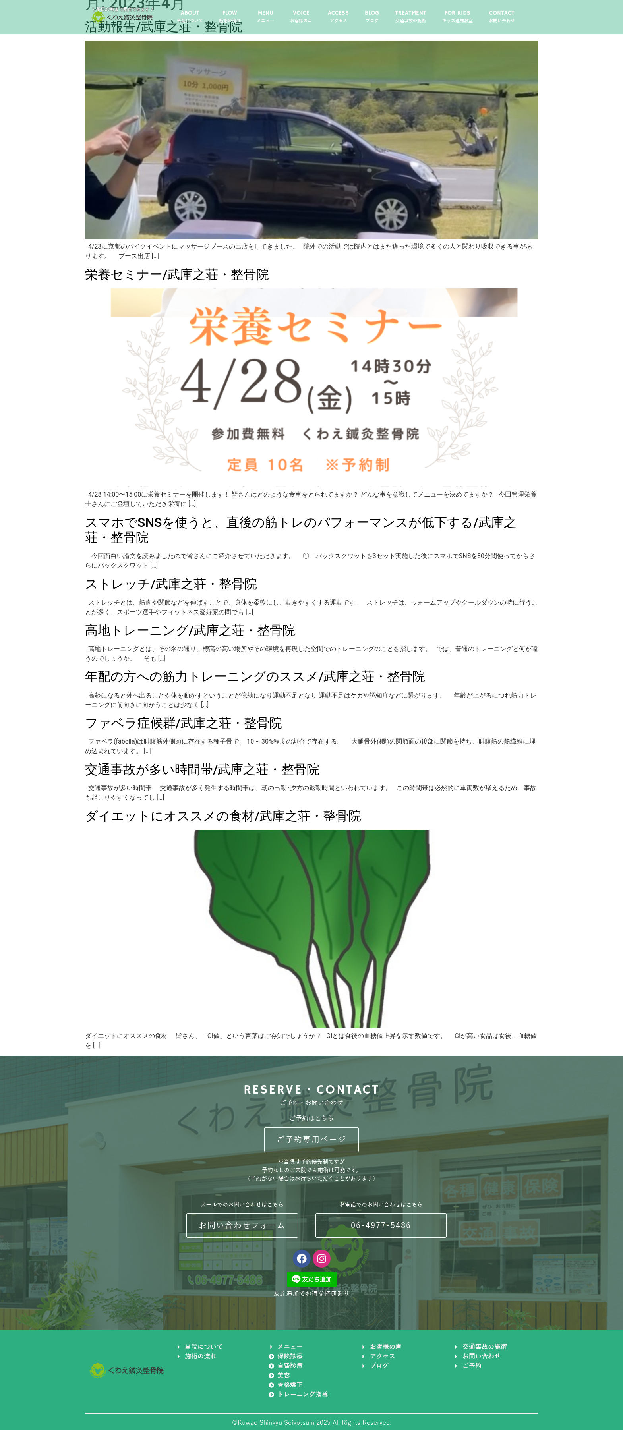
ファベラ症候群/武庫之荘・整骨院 (183, 722)
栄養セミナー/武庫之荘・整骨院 (177, 274)
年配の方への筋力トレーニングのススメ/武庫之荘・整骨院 (255, 676)
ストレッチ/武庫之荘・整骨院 (171, 583)
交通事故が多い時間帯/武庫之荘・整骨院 (202, 769)
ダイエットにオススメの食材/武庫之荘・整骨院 (223, 815)
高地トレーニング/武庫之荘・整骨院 (190, 630)
